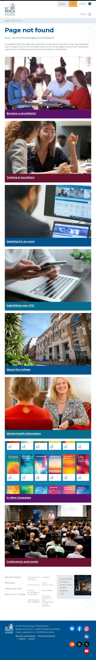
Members (10, 583)
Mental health (13, 577)
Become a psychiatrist (25, 636)
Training (22, 639)
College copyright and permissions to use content (47, 601)
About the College (15, 594)
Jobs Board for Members (34, 601)
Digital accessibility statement (34, 592)
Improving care (13, 588)
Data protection (47, 584)
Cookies (46, 577)
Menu (86, 15)
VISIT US (87, 597)
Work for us (34, 585)
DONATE (73, 4)
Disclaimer (47, 590)
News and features (46, 636)
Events (32, 639)
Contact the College (33, 578)
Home (7, 21)
